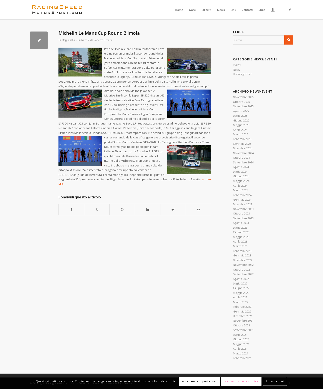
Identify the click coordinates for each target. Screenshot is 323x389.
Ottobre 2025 (241, 102)
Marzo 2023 (240, 246)
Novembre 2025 (243, 97)
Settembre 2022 (243, 274)
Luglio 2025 (240, 116)
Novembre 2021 (243, 321)
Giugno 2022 (241, 288)
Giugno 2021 (241, 339)
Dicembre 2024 (242, 148)
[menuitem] (179, 9)
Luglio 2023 (240, 227)
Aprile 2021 (240, 349)
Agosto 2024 (241, 167)
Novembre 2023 (243, 209)
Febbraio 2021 (242, 358)
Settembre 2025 (243, 106)
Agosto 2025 (241, 111)
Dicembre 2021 (242, 316)
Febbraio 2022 (242, 307)
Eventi (237, 65)
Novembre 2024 (243, 153)
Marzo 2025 (240, 134)
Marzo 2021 (240, 353)
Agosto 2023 (241, 223)
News (84, 40)
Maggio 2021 (241, 344)
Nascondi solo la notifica (241, 381)
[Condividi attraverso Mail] (198, 209)
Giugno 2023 (241, 232)
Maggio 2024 (241, 181)
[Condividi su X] (97, 209)
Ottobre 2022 (241, 269)
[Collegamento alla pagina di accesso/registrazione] (272, 9)
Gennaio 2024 (242, 199)
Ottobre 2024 (241, 158)
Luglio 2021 (240, 335)
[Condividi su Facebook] (71, 209)
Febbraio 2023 (242, 251)
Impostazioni (275, 381)
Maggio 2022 (241, 293)
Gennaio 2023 (242, 255)
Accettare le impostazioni (199, 381)
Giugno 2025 (241, 120)
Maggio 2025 (241, 125)
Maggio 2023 (241, 237)
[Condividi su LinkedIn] (147, 209)
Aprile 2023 (240, 241)
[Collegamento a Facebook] (289, 9)
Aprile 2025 (240, 130)
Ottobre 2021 (241, 325)
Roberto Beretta (103, 40)
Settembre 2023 (243, 218)
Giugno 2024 (241, 176)
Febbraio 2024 (242, 195)
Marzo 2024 (240, 190)
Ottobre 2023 (241, 213)
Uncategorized (242, 74)
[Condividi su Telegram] (173, 209)
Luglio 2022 (240, 283)
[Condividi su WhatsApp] (122, 209)
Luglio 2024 (240, 171)
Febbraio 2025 (242, 139)
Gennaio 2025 (242, 144)
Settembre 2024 (243, 162)
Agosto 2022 (241, 279)
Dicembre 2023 (242, 204)
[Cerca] (263, 40)
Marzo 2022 (240, 302)
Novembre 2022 (243, 265)
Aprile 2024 (240, 186)
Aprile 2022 (240, 297)
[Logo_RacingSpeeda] (57, 9)
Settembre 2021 (243, 330)
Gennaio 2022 (242, 311)
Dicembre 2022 (242, 260)
